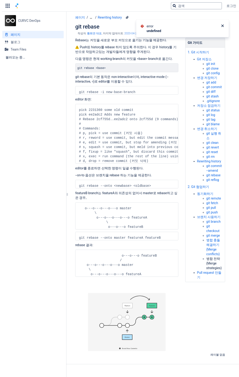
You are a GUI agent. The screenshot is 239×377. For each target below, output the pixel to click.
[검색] (174, 6)
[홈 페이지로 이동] (16, 6)
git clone (212, 67)
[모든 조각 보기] (91, 17)
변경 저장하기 (207, 77)
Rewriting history (110, 17)
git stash (212, 95)
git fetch (212, 198)
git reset (212, 151)
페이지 (80, 17)
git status (213, 109)
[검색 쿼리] (196, 6)
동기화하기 (205, 188)
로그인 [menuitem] (231, 6)
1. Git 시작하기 (198, 53)
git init (210, 63)
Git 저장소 (204, 58)
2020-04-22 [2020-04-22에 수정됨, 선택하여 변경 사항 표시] (131, 34)
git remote (213, 193)
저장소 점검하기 (208, 104)
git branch (213, 216)
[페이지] (33, 34)
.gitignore (213, 100)
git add (211, 81)
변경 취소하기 (207, 128)
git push (212, 207)
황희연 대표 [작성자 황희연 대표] (94, 34)
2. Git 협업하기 (198, 184)
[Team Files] (33, 49)
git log (210, 114)
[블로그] (33, 42)
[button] (7, 5)
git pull (211, 202)
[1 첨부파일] (127, 17)
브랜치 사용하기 (208, 212)
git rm (210, 156)
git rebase (213, 174)
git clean (212, 142)
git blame (213, 123)
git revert (212, 146)
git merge (213, 230)
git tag (210, 118)
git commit (214, 86)
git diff (211, 91)
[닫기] (222, 26)
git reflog (212, 179)
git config (213, 72)
